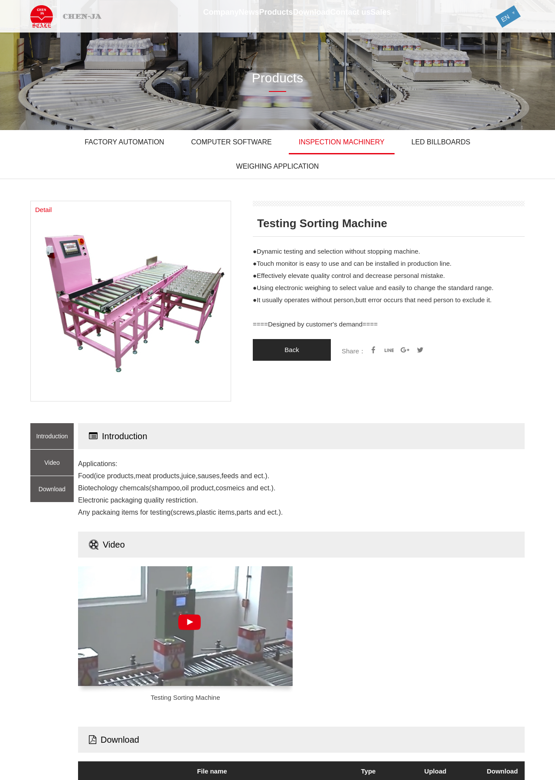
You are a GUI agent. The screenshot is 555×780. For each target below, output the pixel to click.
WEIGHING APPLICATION (277, 166)
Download (52, 489)
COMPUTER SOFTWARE (231, 142)
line (388, 349)
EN (499, 19)
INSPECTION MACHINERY (342, 142)
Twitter (420, 349)
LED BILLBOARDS (440, 142)
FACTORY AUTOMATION (124, 142)
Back (291, 349)
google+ (404, 349)
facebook (373, 349)
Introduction (52, 436)
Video (52, 462)
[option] (131, 301)
